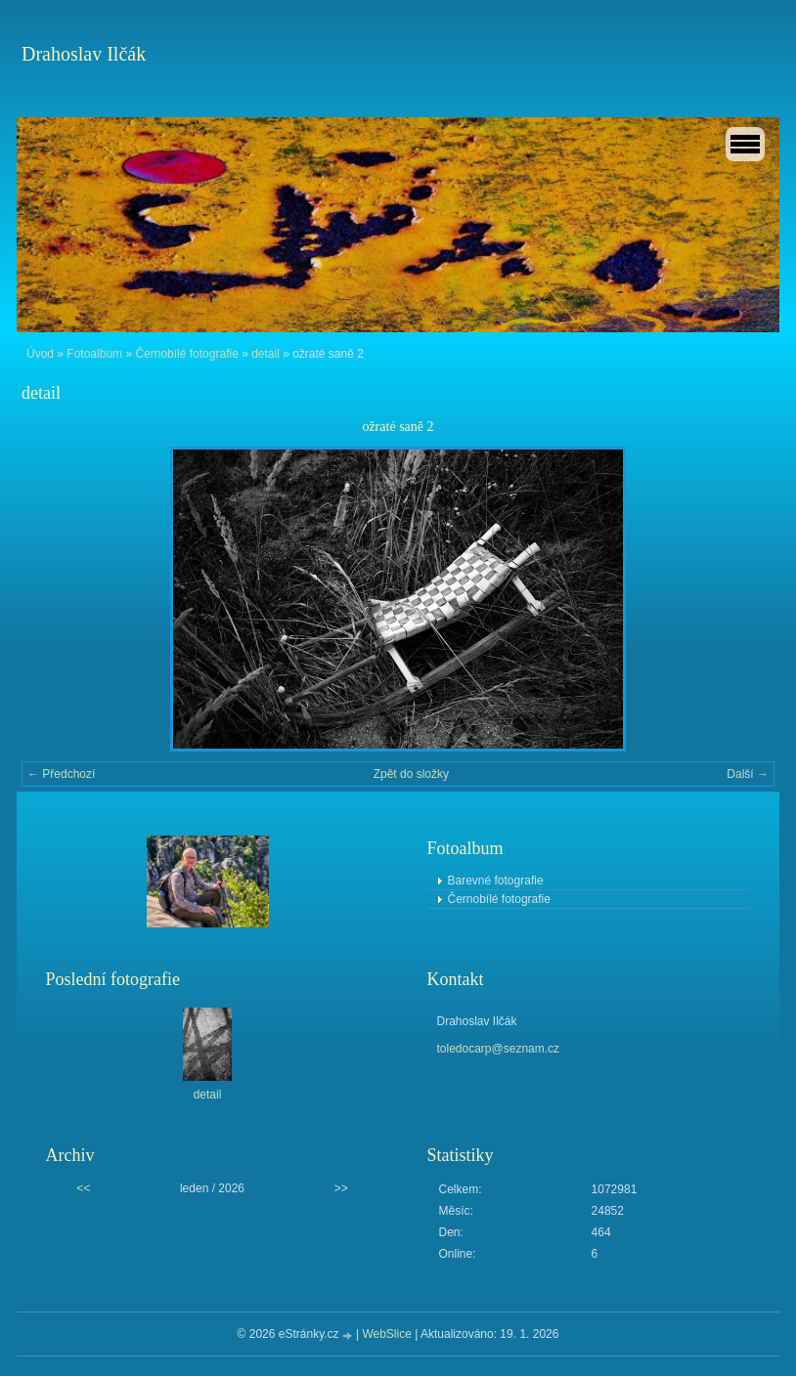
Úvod (40, 354)
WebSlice (386, 1334)
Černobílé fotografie (186, 354)
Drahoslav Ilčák (84, 53)
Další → (748, 774)
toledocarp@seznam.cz (498, 1048)
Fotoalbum (94, 354)
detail (265, 354)
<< (83, 1188)
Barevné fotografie (496, 880)
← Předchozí (61, 774)
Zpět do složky (411, 774)
